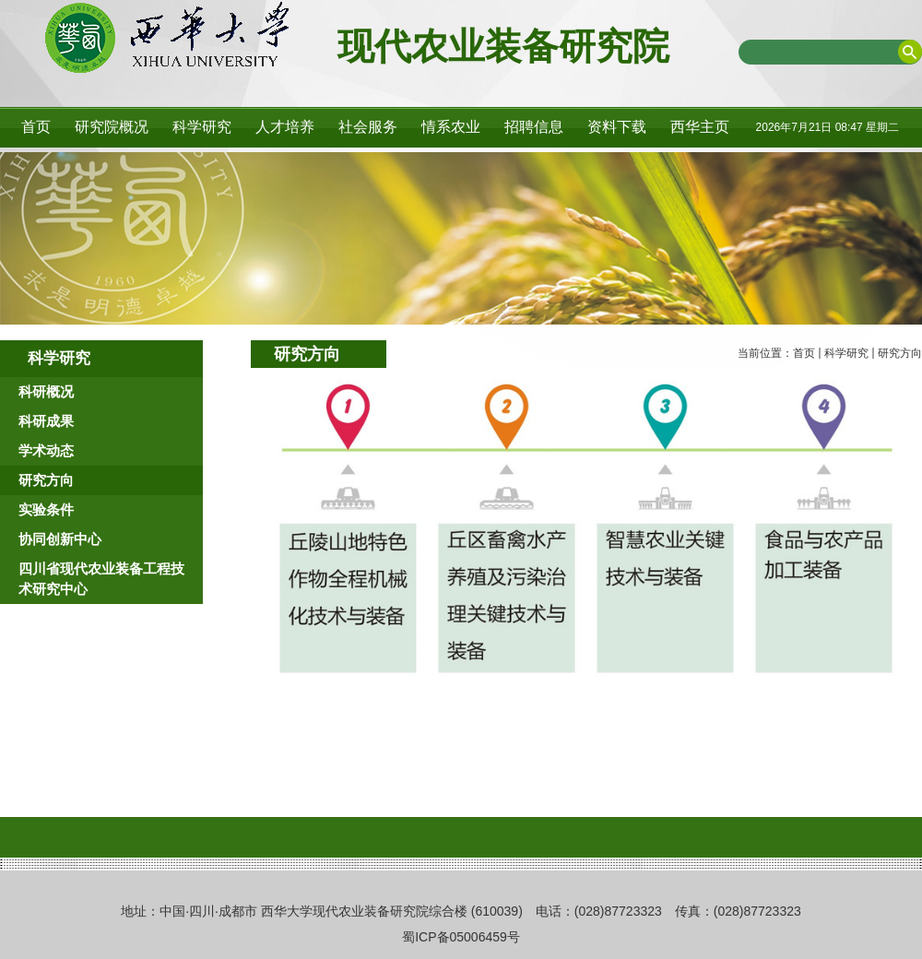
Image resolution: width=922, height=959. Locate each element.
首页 (804, 353)
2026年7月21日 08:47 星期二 (827, 127)
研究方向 (900, 353)
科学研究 (846, 353)
